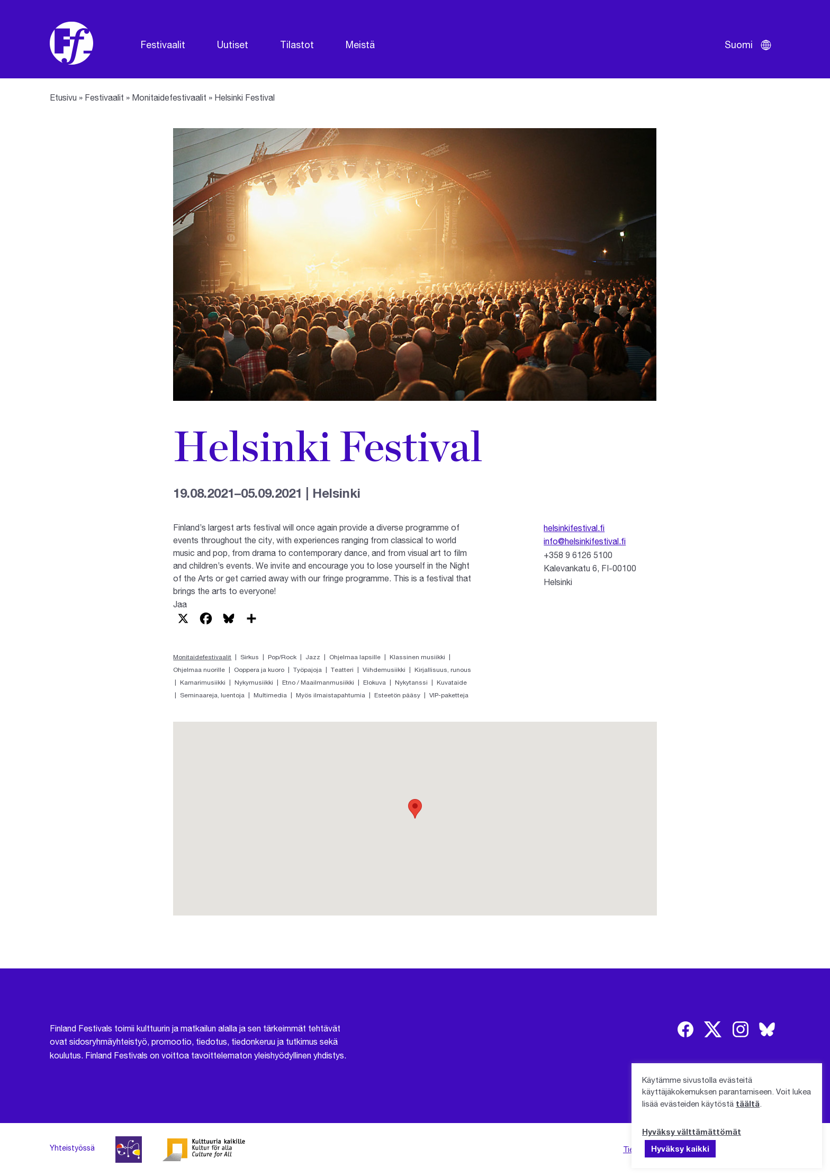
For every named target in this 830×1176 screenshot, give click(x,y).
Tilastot (297, 44)
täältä (748, 1103)
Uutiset (232, 44)
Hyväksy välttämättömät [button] (691, 1131)
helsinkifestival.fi (574, 528)
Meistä (360, 44)
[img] (685, 1029)
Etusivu (63, 97)
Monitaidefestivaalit (169, 97)
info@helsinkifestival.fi (585, 541)
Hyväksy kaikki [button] (680, 1148)
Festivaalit (163, 44)
